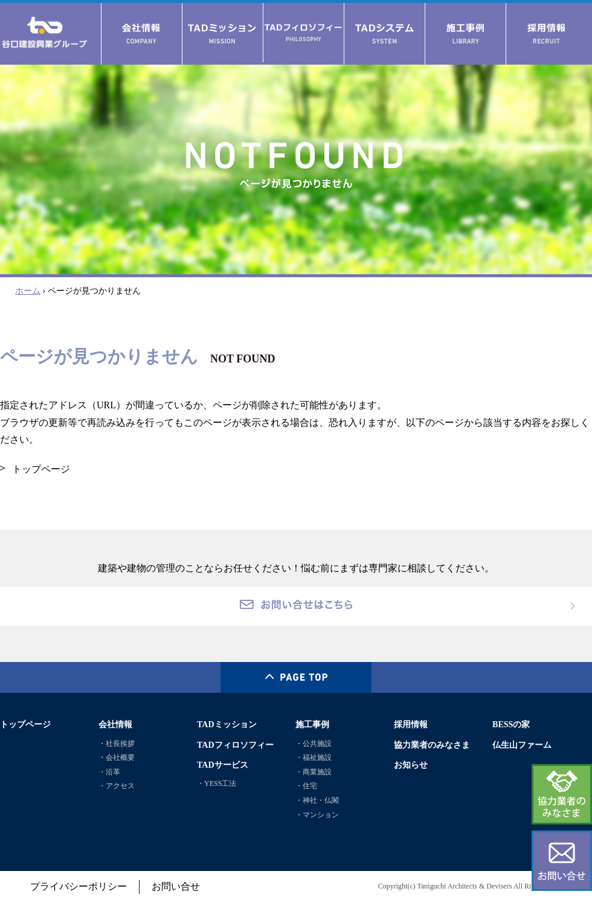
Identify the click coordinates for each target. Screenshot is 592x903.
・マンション (317, 815)
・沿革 (109, 772)
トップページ (41, 469)
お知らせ (411, 765)
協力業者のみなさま (432, 745)
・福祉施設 (313, 757)
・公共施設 (313, 743)
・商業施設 (313, 772)
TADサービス (222, 765)
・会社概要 (116, 757)
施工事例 (312, 724)
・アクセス (116, 786)
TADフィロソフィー (235, 745)
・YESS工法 (216, 783)
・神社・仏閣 (317, 800)
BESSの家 (511, 724)
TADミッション (227, 724)
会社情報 (115, 724)
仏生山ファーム (522, 745)
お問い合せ (176, 886)
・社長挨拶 (116, 743)
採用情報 (411, 724)
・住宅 (306, 786)
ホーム (27, 290)
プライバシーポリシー (78, 886)
